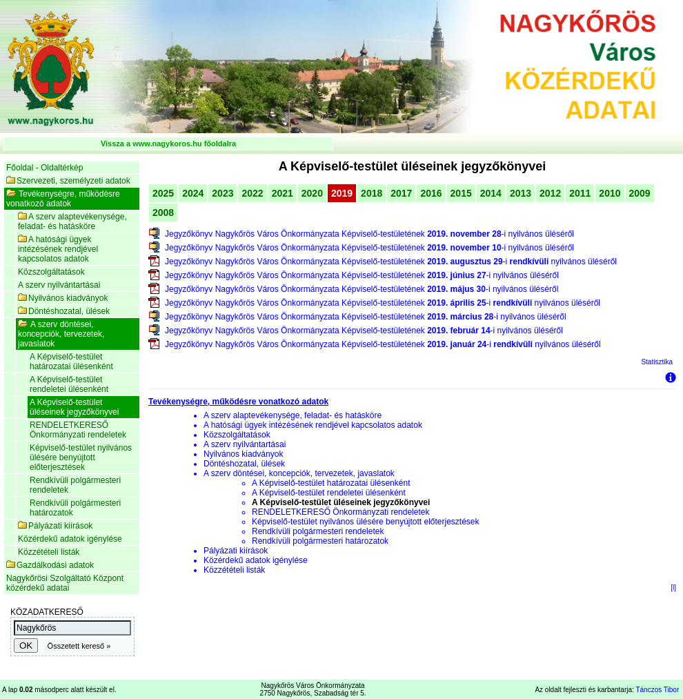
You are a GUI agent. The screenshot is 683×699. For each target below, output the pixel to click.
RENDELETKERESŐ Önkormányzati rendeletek (78, 430)
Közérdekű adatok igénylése (70, 539)
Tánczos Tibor (657, 689)
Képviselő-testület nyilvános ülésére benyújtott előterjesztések (81, 457)
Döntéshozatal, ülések (64, 311)
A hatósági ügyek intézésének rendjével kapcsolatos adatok (58, 249)
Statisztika (657, 362)
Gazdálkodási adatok (50, 565)
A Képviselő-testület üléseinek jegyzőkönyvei (74, 407)
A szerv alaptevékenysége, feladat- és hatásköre (72, 221)
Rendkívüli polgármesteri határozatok (75, 508)
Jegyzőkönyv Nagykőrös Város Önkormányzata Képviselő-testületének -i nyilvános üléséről (369, 234)
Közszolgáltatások (51, 272)
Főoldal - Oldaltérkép (44, 168)
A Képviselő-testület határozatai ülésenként (71, 361)
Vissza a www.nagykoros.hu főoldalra (168, 143)
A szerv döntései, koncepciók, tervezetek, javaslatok (61, 333)
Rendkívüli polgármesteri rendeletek (75, 485)
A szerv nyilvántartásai (59, 285)
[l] (673, 587)
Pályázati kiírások (55, 526)
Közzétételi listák (48, 552)
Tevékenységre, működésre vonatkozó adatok (63, 198)
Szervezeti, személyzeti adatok (68, 181)
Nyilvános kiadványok (63, 298)
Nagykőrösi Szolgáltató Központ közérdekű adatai (64, 583)
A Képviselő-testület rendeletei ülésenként (69, 384)
